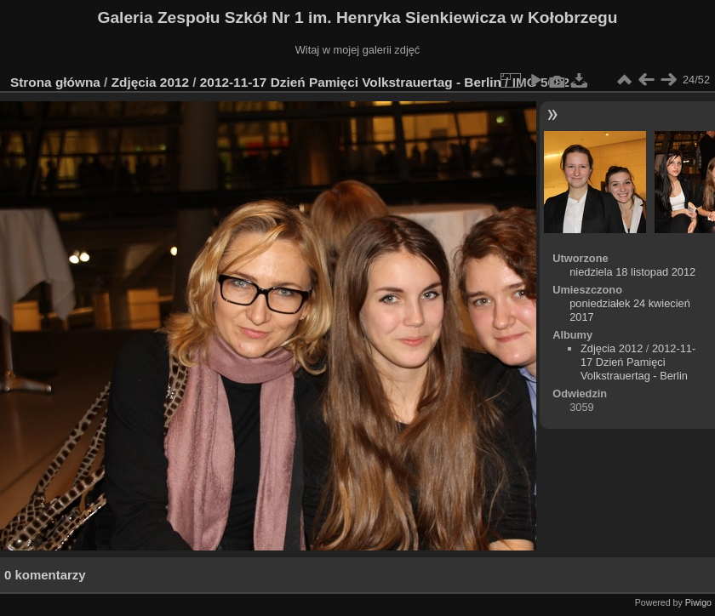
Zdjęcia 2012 (150, 82)
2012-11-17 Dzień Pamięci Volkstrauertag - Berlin (350, 82)
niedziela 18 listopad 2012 (632, 271)
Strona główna (55, 82)
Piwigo (698, 602)
